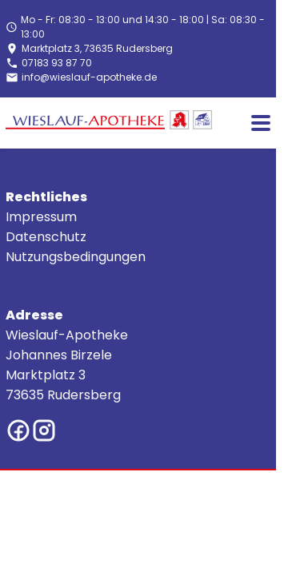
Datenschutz (46, 237)
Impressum (41, 217)
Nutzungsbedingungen (76, 257)
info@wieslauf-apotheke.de (89, 77)
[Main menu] (260, 123)
